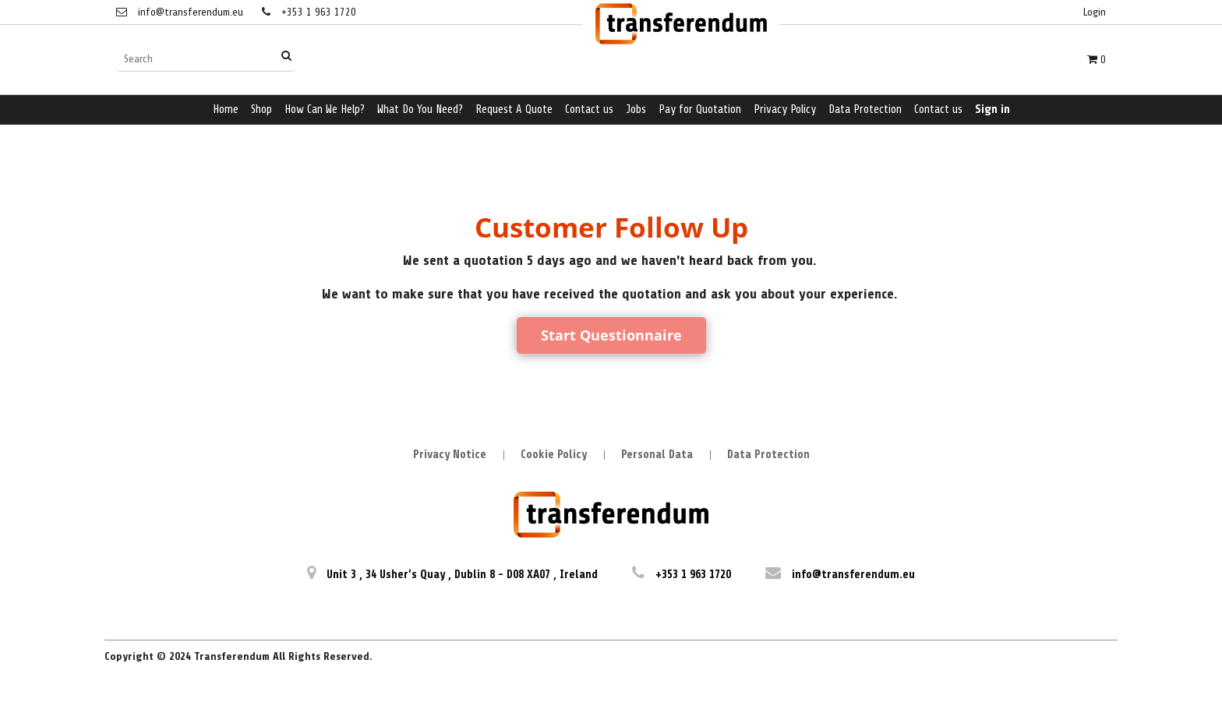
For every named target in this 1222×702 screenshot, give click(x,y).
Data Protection (768, 454)
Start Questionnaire (611, 335)
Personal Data (657, 454)
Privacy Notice (449, 454)
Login (1094, 12)
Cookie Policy (554, 454)
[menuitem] (226, 110)
